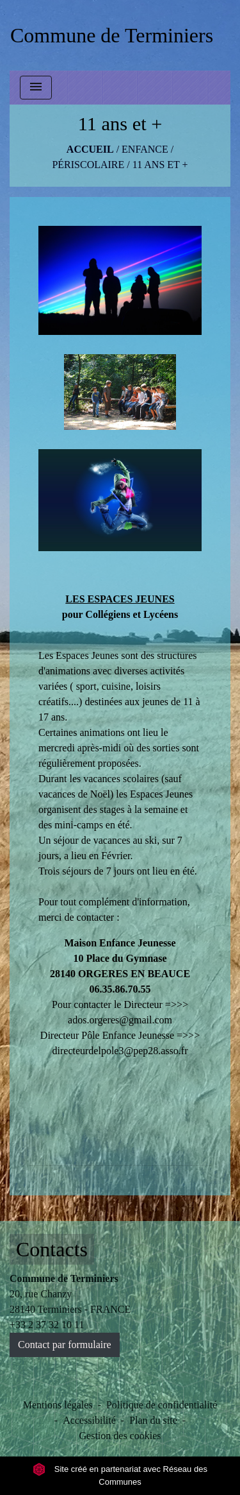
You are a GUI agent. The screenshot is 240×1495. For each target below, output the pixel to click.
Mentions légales (58, 1404)
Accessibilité (89, 1420)
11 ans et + (160, 164)
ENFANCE (145, 149)
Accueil (90, 149)
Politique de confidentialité (161, 1404)
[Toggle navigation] (36, 87)
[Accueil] (111, 35)
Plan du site (153, 1420)
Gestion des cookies (120, 1435)
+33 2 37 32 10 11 (47, 1324)
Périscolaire (88, 164)
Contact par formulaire (64, 1344)
